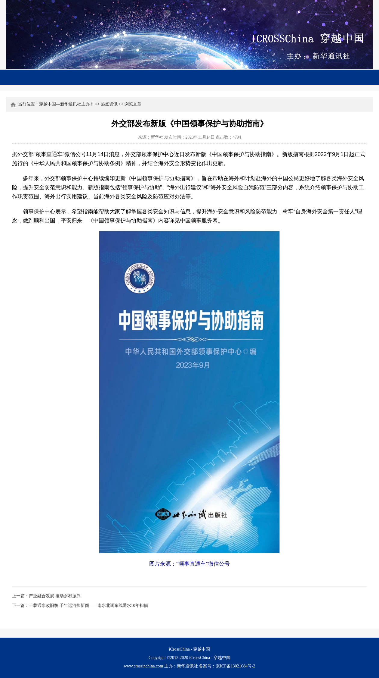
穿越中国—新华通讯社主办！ (66, 104)
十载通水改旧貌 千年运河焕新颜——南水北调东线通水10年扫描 (88, 605)
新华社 (157, 137)
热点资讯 (109, 104)
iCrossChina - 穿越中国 (209, 657)
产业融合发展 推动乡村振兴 (55, 596)
